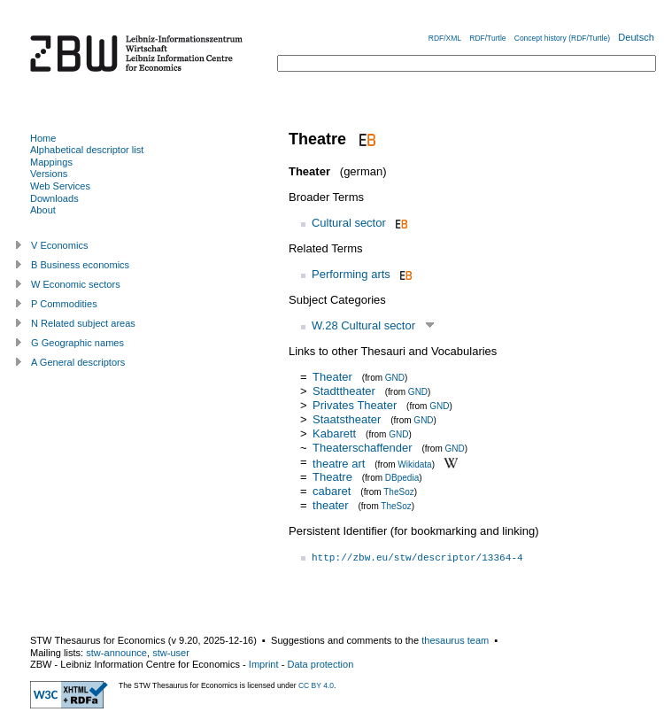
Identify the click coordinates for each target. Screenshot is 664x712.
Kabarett (334, 433)
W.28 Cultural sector (363, 325)
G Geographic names (77, 342)
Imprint (264, 664)
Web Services (60, 186)
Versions (48, 173)
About (43, 210)
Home (43, 138)
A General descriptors (78, 362)
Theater (332, 376)
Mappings (51, 162)
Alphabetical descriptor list (86, 149)
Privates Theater (355, 405)
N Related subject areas (83, 323)
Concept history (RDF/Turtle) (562, 38)
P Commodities (64, 303)
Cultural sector (349, 222)
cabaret (332, 491)
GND (395, 378)
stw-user (170, 652)
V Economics (59, 245)
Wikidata (414, 463)
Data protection (320, 664)
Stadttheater (344, 391)
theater (330, 505)
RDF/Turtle (487, 38)
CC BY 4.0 (316, 685)
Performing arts (351, 274)
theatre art (339, 462)
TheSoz (398, 492)
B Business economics (80, 264)
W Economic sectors (75, 284)
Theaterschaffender (363, 447)
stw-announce (116, 652)
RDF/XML (445, 38)
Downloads (54, 198)
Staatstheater (347, 419)
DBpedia (402, 478)
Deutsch (636, 37)
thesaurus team (455, 640)
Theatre (332, 477)
